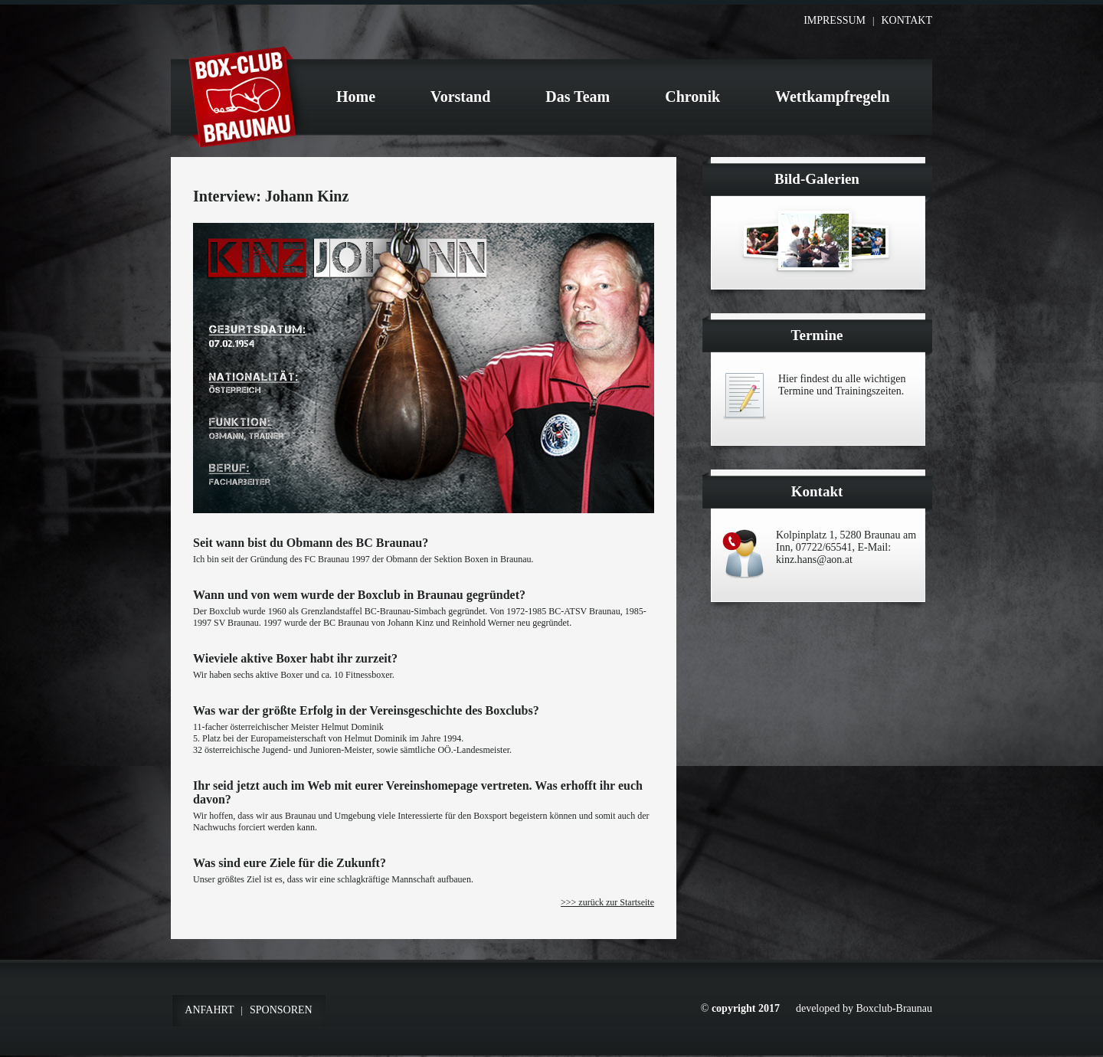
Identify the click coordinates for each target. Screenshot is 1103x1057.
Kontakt (906, 20)
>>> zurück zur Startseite (607, 902)
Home (355, 96)
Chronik (692, 96)
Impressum (835, 20)
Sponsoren (281, 1010)
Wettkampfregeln (832, 96)
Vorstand (460, 96)
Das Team (577, 96)
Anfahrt (209, 1010)
